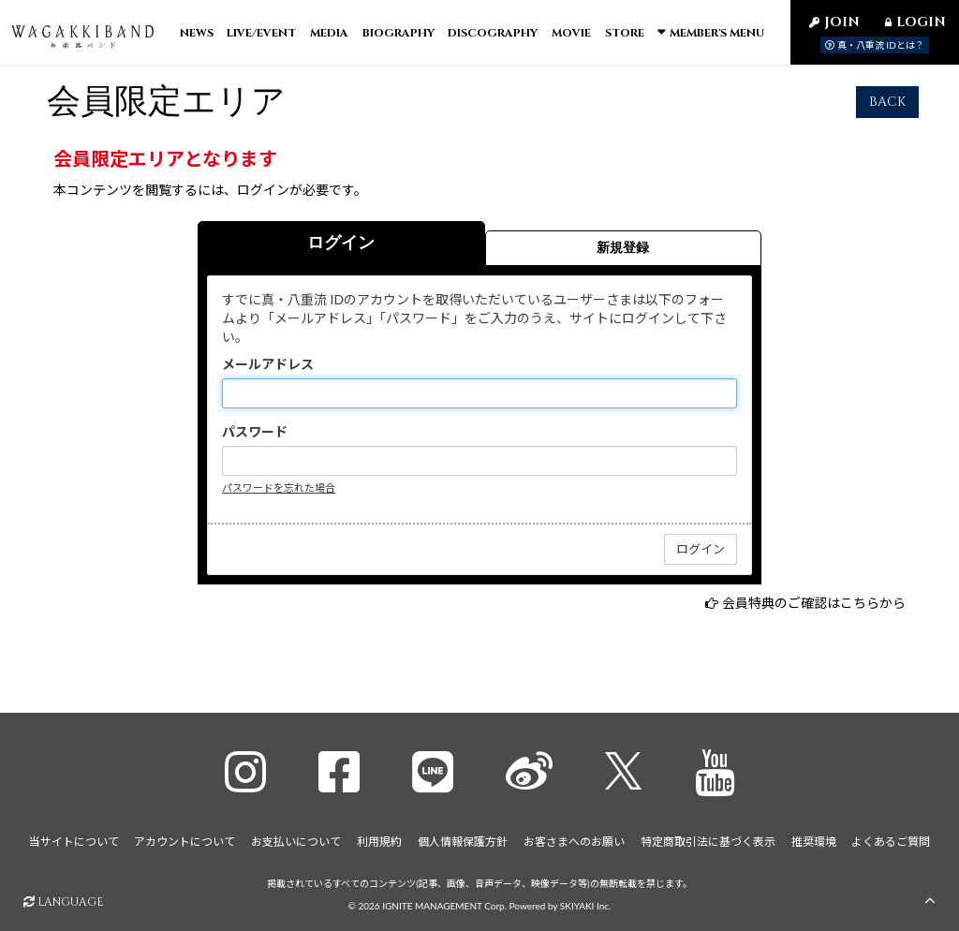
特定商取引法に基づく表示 (708, 842)
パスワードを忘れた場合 (278, 500)
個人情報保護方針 (463, 842)
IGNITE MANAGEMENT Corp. (444, 904)
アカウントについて (184, 842)
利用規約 (379, 842)
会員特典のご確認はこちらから (814, 615)
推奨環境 (813, 842)
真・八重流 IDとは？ (874, 45)
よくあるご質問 (890, 842)
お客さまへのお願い (574, 842)
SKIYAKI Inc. (586, 904)
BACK (887, 114)
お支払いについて (296, 842)
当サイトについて (74, 842)
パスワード (255, 443)
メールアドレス (268, 376)
